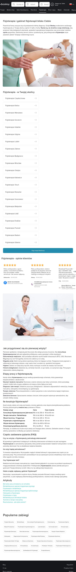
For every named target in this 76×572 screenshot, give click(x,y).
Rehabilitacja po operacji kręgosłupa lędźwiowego (20, 491)
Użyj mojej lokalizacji (38, 251)
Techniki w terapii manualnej (13, 500)
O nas (4, 568)
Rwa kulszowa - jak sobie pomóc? (14, 502)
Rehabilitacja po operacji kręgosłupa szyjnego (19, 486)
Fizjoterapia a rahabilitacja (12, 488)
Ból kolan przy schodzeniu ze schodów (16, 484)
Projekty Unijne (68, 568)
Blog (4, 565)
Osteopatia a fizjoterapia (11, 493)
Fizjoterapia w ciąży (10, 495)
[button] (17, 4)
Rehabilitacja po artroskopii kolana (15, 497)
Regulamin (70, 565)
